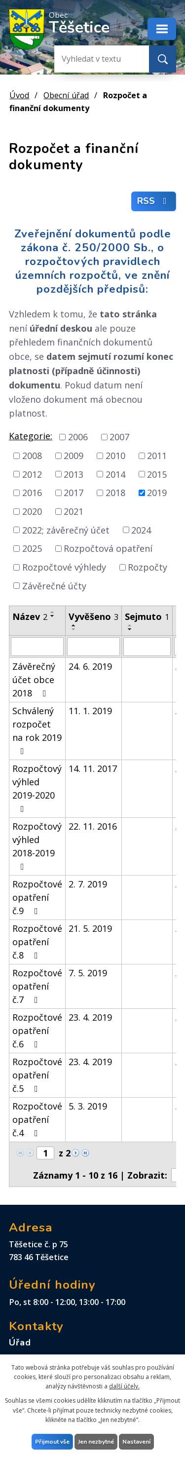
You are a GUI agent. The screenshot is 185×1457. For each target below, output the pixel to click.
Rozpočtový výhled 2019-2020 (37, 788)
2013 (73, 474)
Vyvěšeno (93, 616)
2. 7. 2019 (88, 884)
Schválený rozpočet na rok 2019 (37, 730)
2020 (32, 511)
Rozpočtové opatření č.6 (37, 1030)
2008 (32, 455)
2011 (157, 455)
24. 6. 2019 (90, 666)
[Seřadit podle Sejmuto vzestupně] (130, 625)
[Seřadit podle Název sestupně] (52, 616)
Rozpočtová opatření (108, 548)
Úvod (19, 95)
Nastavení (136, 1442)
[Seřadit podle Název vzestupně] (52, 612)
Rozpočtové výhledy (64, 567)
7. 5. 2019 (88, 973)
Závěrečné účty (54, 585)
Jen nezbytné (96, 1442)
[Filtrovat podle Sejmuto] (147, 646)
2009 (73, 455)
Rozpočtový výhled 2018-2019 (37, 845)
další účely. (124, 1386)
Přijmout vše (52, 1442)
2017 (73, 492)
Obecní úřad (66, 95)
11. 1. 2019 (90, 711)
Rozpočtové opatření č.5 (37, 1075)
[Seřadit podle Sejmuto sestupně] (130, 629)
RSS (154, 201)
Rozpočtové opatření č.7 (37, 986)
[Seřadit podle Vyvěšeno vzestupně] (74, 625)
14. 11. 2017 (93, 768)
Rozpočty (147, 567)
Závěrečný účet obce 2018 (33, 679)
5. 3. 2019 (88, 1106)
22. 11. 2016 (93, 826)
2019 (157, 492)
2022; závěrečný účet (66, 530)
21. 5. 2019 (90, 928)
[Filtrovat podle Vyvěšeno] (93, 646)
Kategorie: (30, 436)
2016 (32, 492)
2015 (157, 474)
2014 (115, 474)
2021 (73, 511)
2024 (141, 530)
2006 (78, 437)
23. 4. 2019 (90, 1017)
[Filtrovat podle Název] (37, 646)
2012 (32, 474)
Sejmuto (147, 616)
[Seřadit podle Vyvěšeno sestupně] (74, 629)
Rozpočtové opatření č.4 (37, 1119)
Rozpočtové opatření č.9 (37, 897)
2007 (119, 437)
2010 (115, 455)
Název (29, 616)
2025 (32, 548)
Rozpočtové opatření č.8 (37, 941)
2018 (115, 492)
